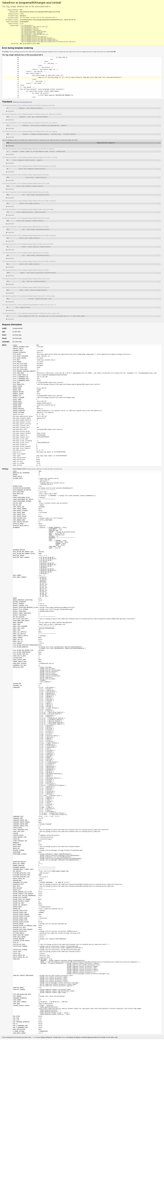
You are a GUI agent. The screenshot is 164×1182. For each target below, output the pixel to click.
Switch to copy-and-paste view (22, 111)
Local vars (10, 121)
